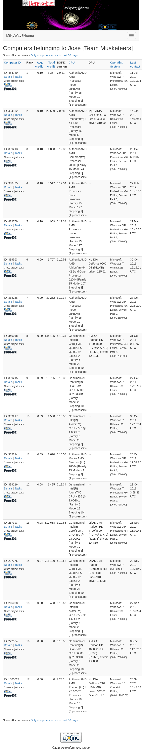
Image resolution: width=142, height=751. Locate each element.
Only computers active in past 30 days (54, 55)
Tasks (18, 76)
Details (8, 76)
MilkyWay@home (20, 36)
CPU (72, 62)
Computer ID (12, 62)
